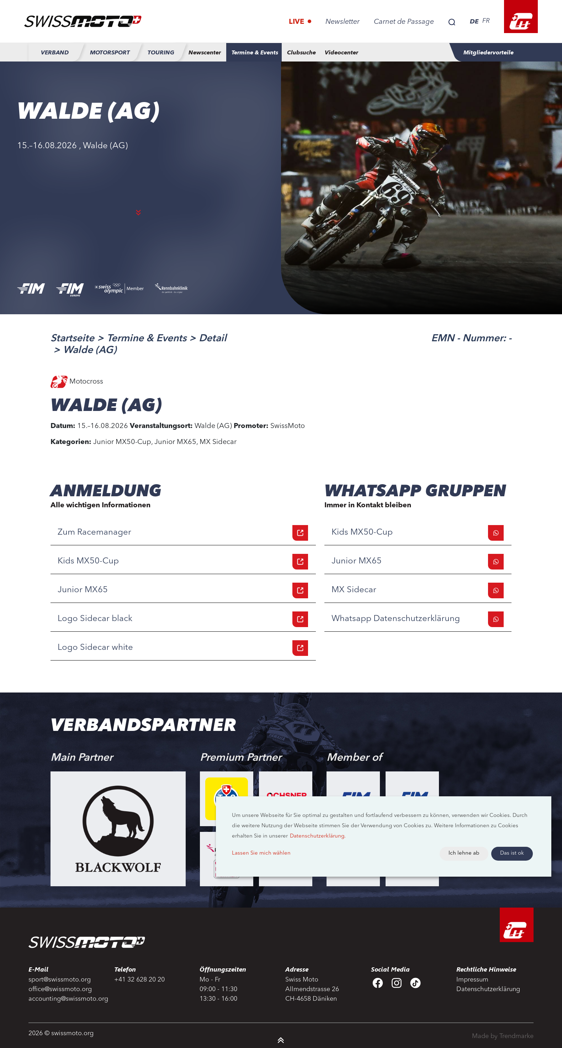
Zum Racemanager (183, 533)
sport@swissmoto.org (59, 980)
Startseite (72, 339)
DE (474, 21)
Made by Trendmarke (503, 1036)
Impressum (472, 980)
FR (486, 21)
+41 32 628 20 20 (139, 980)
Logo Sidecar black (183, 619)
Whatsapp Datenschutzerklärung (418, 619)
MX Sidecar (418, 590)
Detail (213, 339)
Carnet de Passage (404, 22)
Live (297, 22)
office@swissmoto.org (60, 989)
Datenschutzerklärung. (318, 836)
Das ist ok (512, 853)
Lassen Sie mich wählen (261, 853)
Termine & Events (146, 339)
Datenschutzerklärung (488, 989)
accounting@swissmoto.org (67, 999)
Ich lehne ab (464, 853)
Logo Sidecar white (183, 648)
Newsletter (342, 22)
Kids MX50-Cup (183, 562)
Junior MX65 (183, 590)
